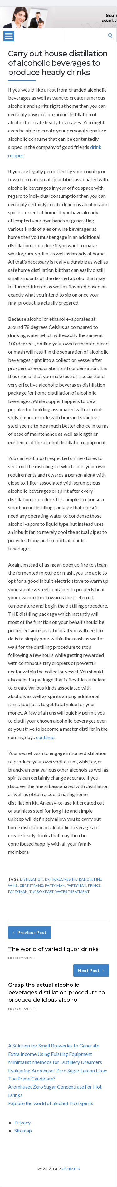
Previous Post (29, 932)
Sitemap (23, 1130)
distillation (31, 879)
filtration (82, 879)
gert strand (31, 885)
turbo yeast (41, 891)
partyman (76, 885)
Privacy (22, 1122)
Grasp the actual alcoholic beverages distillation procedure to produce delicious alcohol (56, 992)
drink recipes (58, 879)
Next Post (91, 970)
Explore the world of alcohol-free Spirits (50, 1103)
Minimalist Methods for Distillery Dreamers (55, 1062)
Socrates (70, 1169)
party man (55, 885)
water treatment (72, 891)
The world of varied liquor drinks (53, 949)
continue (45, 737)
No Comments (22, 958)
